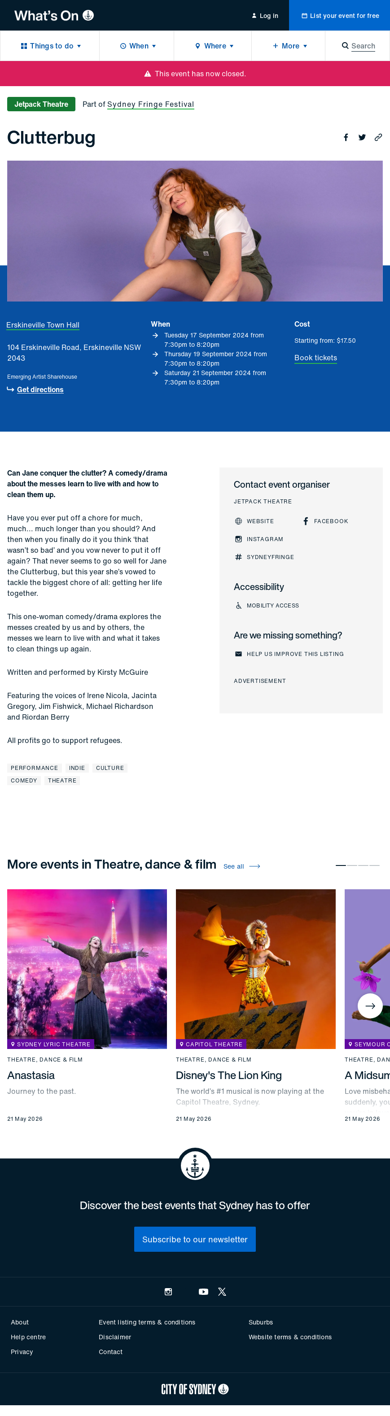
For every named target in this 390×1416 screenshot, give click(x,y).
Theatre (62, 780)
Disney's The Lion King (229, 1075)
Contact (111, 1351)
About (20, 1322)
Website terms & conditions (290, 1337)
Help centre (28, 1337)
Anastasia (31, 1075)
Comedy (24, 780)
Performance (34, 768)
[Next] (370, 1005)
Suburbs (261, 1322)
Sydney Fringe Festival (150, 104)
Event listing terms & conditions (147, 1322)
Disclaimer (115, 1337)
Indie (77, 768)
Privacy (22, 1351)
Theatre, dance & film (45, 1059)
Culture (110, 768)
